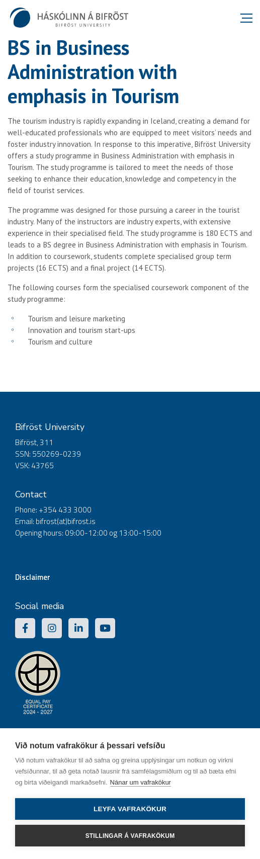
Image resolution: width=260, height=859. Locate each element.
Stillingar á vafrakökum (130, 835)
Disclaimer (32, 577)
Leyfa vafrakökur (130, 809)
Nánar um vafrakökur (140, 782)
